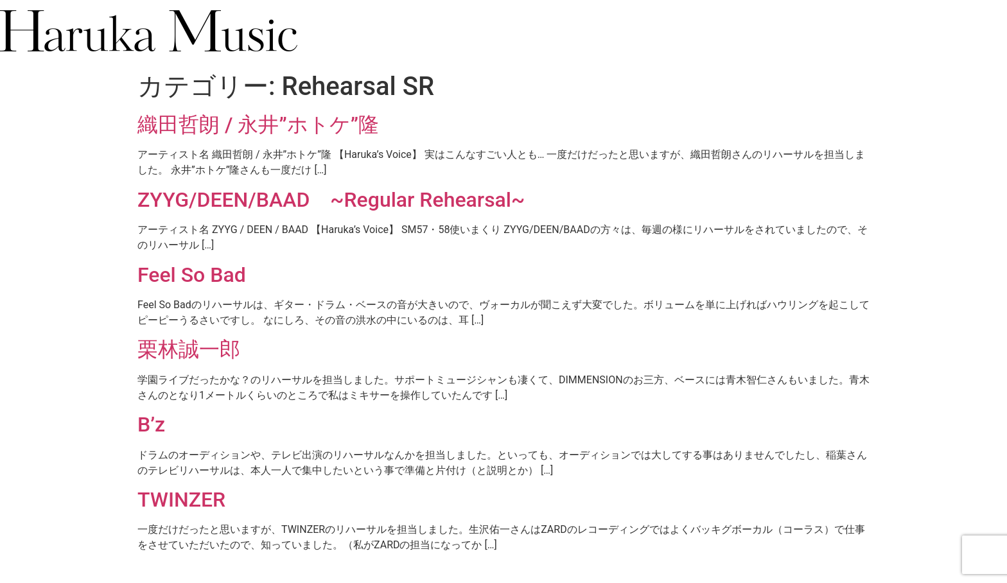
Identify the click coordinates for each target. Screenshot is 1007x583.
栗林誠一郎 (188, 349)
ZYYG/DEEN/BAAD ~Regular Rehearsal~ (331, 199)
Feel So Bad (191, 275)
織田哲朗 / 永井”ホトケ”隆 (258, 124)
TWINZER (181, 499)
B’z (151, 424)
